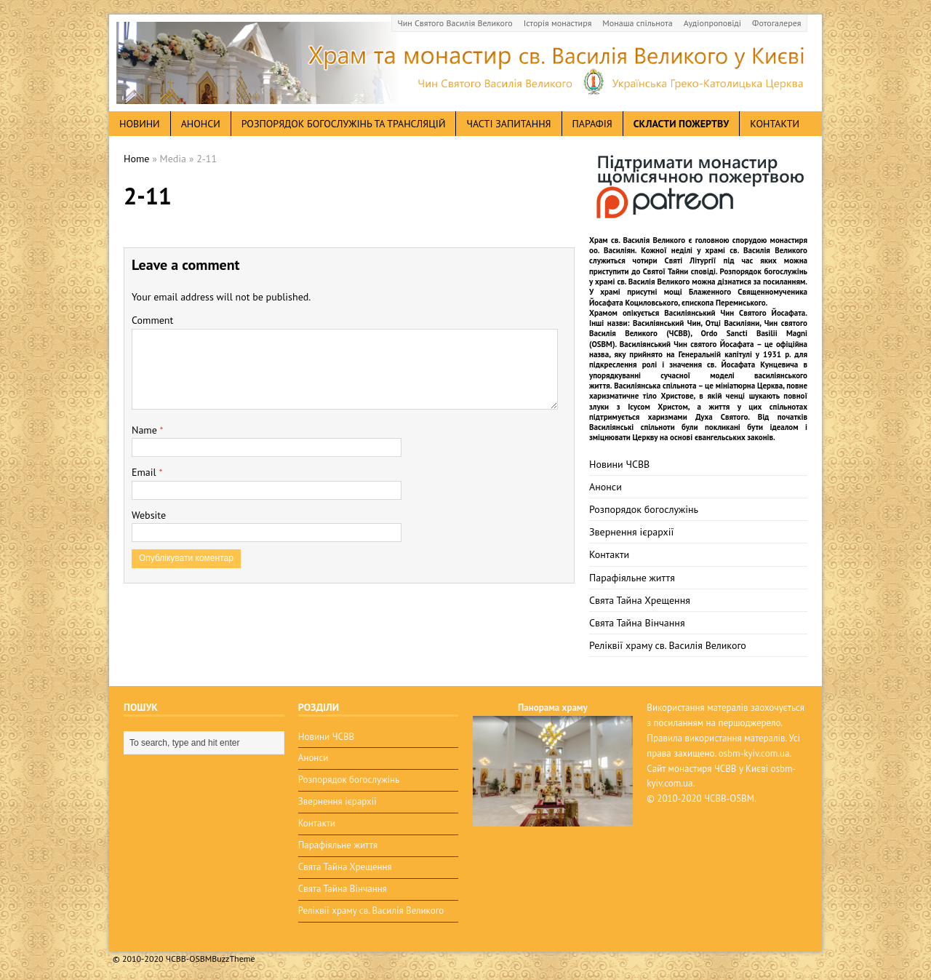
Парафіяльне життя (632, 577)
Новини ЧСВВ (619, 464)
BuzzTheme (233, 958)
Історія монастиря (558, 22)
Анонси (605, 486)
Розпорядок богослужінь (643, 509)
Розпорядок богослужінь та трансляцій (343, 123)
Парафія (592, 123)
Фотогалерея (776, 22)
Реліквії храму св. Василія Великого (667, 645)
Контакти (774, 123)
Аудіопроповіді (712, 22)
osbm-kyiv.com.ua (754, 753)
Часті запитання (508, 123)
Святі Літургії (690, 260)
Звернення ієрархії (631, 531)
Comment (152, 320)
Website (149, 515)
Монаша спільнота (637, 22)
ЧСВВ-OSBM (729, 798)
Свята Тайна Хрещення (639, 600)
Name (146, 430)
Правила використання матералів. (716, 738)
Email (145, 472)
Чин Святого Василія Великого (455, 22)
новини (139, 123)
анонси (200, 123)
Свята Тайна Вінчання (637, 622)
